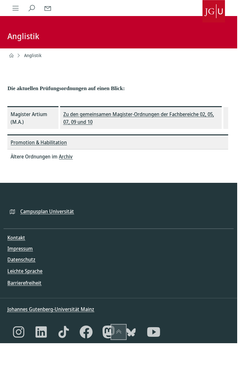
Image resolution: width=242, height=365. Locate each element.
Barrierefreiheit (24, 282)
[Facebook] (86, 332)
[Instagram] (18, 332)
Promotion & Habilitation (39, 142)
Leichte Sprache (24, 271)
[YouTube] (153, 332)
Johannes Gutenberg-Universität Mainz (50, 309)
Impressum (20, 248)
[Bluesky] (131, 332)
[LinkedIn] (41, 332)
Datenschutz (21, 259)
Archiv (66, 156)
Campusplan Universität (47, 211)
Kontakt (16, 237)
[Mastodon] (108, 332)
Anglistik (32, 55)
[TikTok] (63, 332)
